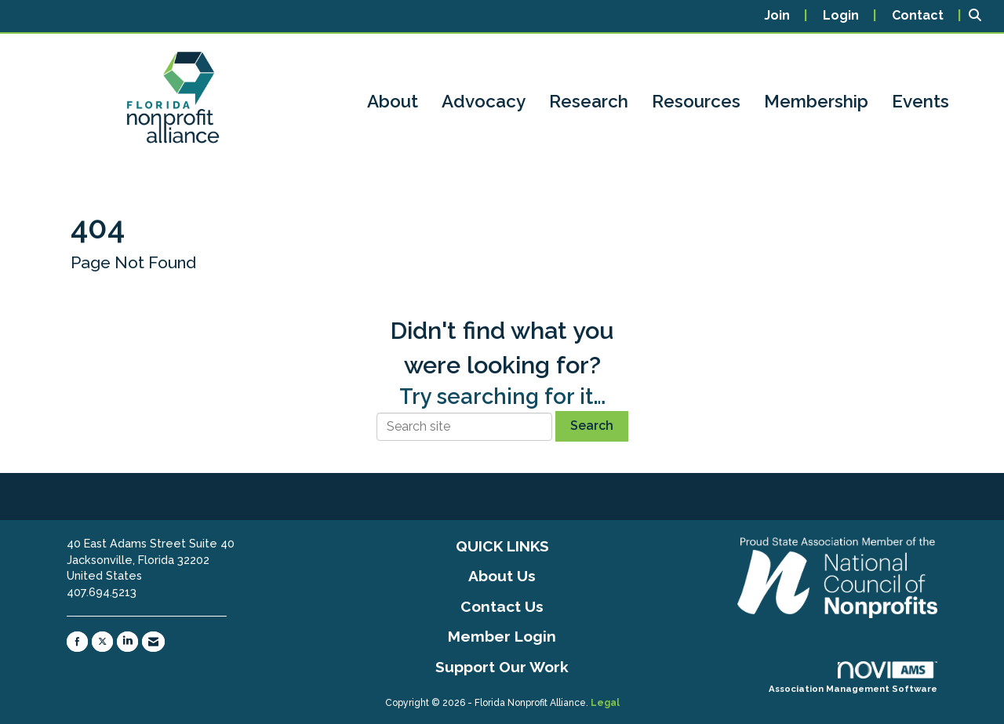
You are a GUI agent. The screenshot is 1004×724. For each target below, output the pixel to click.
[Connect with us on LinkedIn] (127, 641)
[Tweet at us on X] (102, 641)
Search (591, 425)
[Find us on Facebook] (77, 641)
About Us (502, 575)
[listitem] (785, 16)
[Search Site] (980, 16)
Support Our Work (502, 666)
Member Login (502, 636)
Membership (816, 101)
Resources (696, 101)
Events (920, 101)
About (392, 101)
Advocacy (484, 101)
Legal (605, 701)
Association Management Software (853, 677)
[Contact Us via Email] (153, 641)
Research (588, 101)
